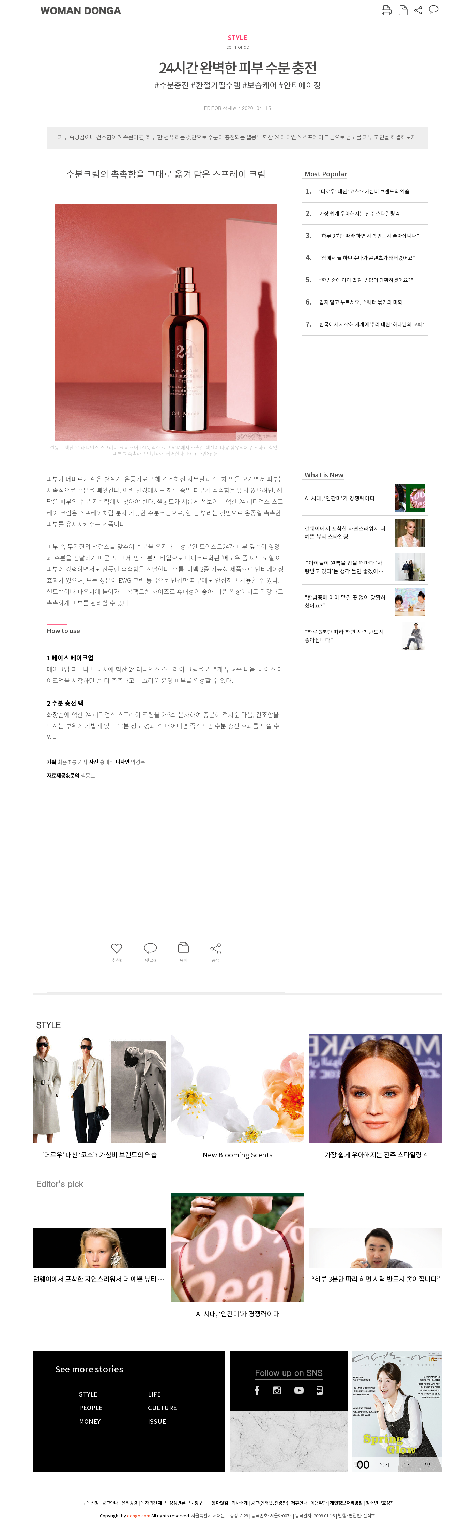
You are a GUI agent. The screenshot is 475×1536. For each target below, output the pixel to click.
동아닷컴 (220, 1503)
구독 (405, 1465)
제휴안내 (299, 1503)
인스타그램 (277, 1390)
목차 (384, 1465)
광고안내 (110, 1503)
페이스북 (257, 1390)
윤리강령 (129, 1503)
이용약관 (318, 1503)
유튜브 (299, 1390)
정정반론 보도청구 (185, 1503)
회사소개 (239, 1503)
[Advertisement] (149, 834)
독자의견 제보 (153, 1503)
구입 (426, 1465)
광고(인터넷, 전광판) (269, 1503)
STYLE (237, 38)
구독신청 (90, 1503)
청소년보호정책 (380, 1503)
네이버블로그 (320, 1390)
